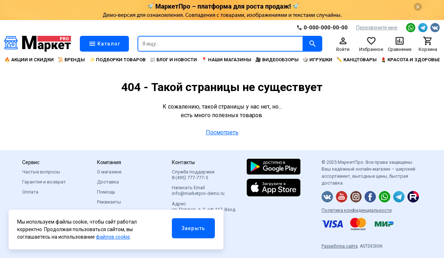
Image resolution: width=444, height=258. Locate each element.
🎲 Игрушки (317, 59)
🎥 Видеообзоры (277, 59)
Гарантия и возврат (44, 182)
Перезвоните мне (376, 27)
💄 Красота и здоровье (410, 59)
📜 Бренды (71, 59)
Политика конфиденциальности (357, 210)
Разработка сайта (340, 246)
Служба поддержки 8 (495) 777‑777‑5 (193, 174)
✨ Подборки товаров (117, 59)
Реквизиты (109, 202)
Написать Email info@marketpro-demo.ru (198, 190)
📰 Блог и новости (173, 59)
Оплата (30, 192)
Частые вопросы (41, 172)
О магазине (109, 172)
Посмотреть (222, 132)
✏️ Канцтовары (357, 59)
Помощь (106, 192)
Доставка (108, 182)
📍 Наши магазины (226, 59)
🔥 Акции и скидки (29, 59)
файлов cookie (113, 237)
